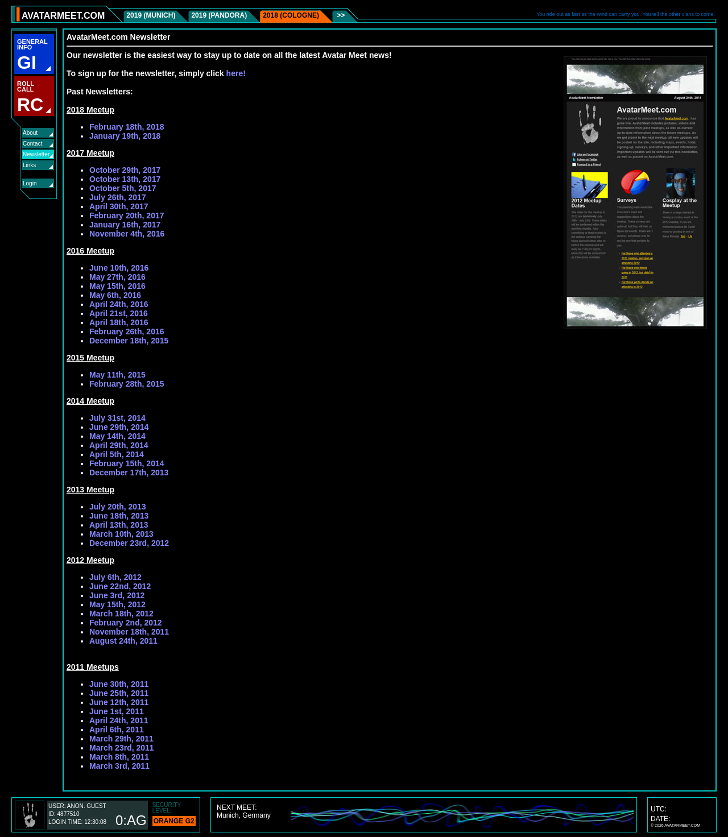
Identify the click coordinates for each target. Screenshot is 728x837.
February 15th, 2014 (126, 463)
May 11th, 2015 (117, 374)
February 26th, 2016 (126, 331)
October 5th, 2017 (122, 188)
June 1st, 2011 (116, 711)
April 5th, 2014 (116, 454)
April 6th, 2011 (116, 729)
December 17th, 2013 (128, 472)
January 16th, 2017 (124, 224)
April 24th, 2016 (118, 304)
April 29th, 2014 (118, 445)
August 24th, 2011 (123, 640)
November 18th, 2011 (129, 631)
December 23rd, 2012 (129, 543)
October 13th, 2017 (124, 179)
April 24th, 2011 (118, 720)
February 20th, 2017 (126, 215)
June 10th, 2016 (118, 267)
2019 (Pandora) (219, 15)
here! (236, 73)
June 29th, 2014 (118, 427)
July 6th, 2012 (115, 577)
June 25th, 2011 (118, 693)
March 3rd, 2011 (119, 765)
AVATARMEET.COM (63, 15)
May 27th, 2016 (117, 276)
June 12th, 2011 (118, 702)
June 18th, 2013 (118, 515)
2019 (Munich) (150, 15)
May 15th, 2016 (117, 286)
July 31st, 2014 (117, 417)
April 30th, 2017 (118, 206)
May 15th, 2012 (117, 604)
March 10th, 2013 (121, 533)
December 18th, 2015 (128, 340)
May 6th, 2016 (115, 295)
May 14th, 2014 (117, 436)
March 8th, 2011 (119, 756)
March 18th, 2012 (121, 613)
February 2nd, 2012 (125, 622)
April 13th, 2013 (118, 524)
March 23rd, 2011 (121, 747)
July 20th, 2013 (117, 506)
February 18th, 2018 (126, 126)
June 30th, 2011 (118, 684)
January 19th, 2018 (124, 135)
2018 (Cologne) (291, 15)
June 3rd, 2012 (116, 595)
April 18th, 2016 (118, 322)
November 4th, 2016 (126, 233)
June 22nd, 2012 (120, 586)
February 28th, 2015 (126, 383)
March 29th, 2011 (121, 738)
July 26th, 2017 (117, 197)
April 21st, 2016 (118, 313)
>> (340, 15)
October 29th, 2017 (124, 170)
